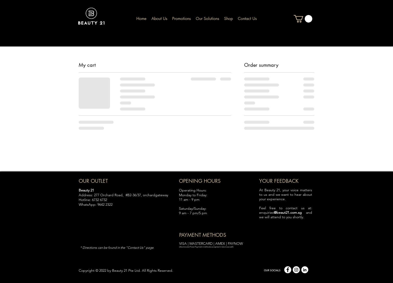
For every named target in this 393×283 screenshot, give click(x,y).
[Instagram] (296, 269)
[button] (303, 18)
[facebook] (287, 269)
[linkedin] (304, 269)
